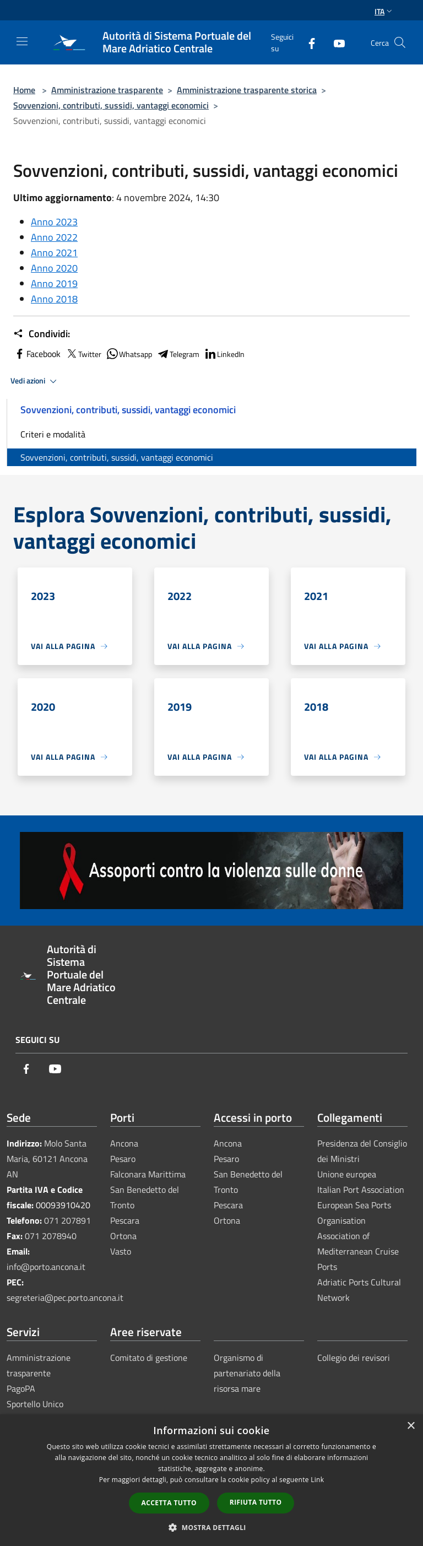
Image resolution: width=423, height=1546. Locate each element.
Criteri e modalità (52, 434)
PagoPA (21, 1388)
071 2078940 (51, 1235)
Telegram (177, 353)
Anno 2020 (54, 268)
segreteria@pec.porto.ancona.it (65, 1297)
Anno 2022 (54, 237)
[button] (211, 1527)
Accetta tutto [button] (169, 1502)
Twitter (83, 353)
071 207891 (67, 1220)
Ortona (123, 1235)
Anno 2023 (54, 221)
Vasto (120, 1251)
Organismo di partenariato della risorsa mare (247, 1373)
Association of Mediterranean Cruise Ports (358, 1251)
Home (24, 89)
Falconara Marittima (148, 1174)
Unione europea (346, 1174)
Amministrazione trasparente (107, 89)
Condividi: (41, 334)
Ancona (124, 1143)
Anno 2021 (54, 252)
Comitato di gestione (148, 1357)
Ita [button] (384, 11)
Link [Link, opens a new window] (317, 1479)
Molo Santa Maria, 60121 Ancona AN (47, 1159)
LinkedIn (224, 353)
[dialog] (211, 1480)
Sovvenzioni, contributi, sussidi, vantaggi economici (111, 105)
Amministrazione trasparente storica (247, 89)
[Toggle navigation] (22, 41)
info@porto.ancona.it (46, 1266)
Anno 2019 (54, 283)
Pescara (124, 1220)
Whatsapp (129, 353)
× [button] (410, 1426)
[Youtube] (335, 42)
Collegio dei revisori (353, 1357)
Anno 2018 (54, 298)
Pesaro (122, 1158)
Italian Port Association (360, 1189)
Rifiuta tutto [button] (256, 1502)
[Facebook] (307, 42)
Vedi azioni (35, 381)
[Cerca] (399, 42)
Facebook (37, 353)
